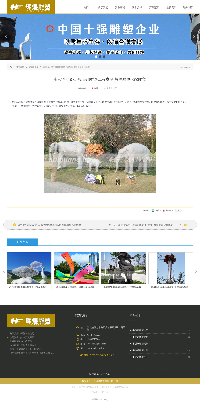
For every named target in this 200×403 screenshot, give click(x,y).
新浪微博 (170, 210)
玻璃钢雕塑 (33, 67)
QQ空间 (158, 210)
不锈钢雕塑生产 (140, 331)
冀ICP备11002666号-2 (88, 387)
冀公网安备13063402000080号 (115, 387)
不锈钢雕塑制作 (140, 344)
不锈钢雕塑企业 (140, 358)
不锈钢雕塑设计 (140, 351)
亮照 (73, 387)
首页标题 (20, 67)
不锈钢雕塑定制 (140, 338)
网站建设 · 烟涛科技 (100, 391)
